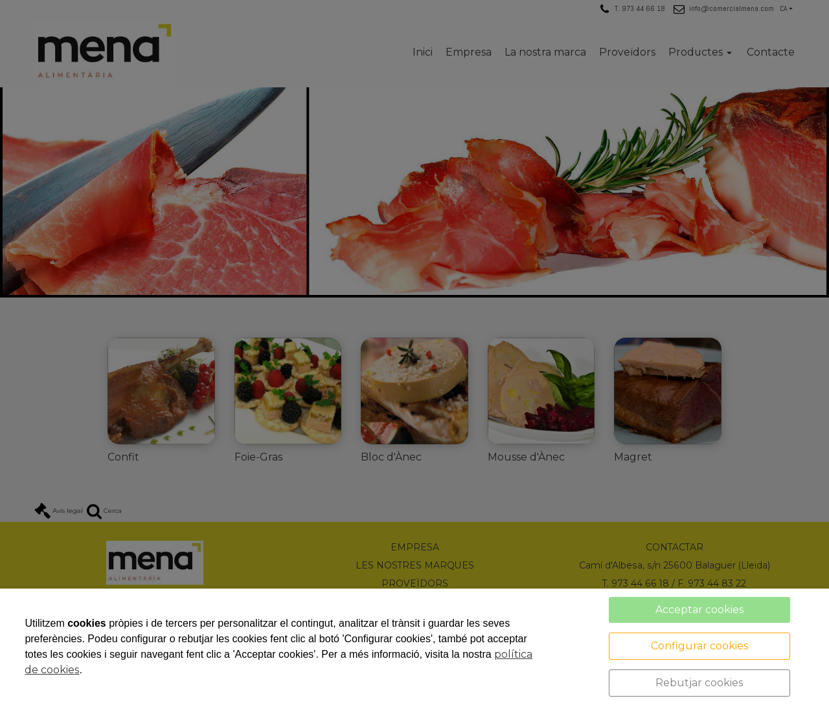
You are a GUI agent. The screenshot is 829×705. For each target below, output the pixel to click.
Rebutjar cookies (699, 683)
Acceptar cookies (699, 609)
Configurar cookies (699, 646)
